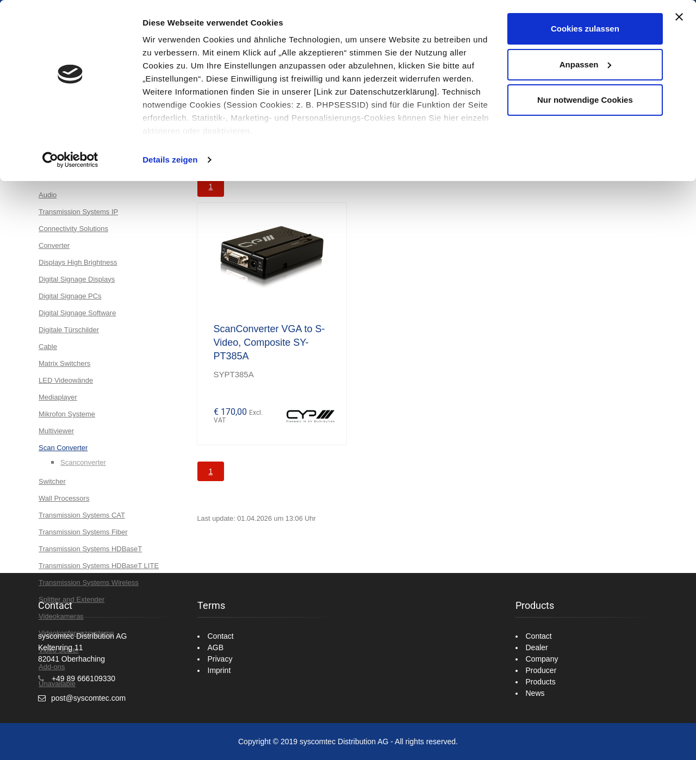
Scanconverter (83, 462)
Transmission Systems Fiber (83, 532)
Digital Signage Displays (77, 279)
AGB (216, 647)
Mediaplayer (58, 397)
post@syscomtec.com (88, 698)
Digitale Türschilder (69, 330)
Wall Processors (64, 498)
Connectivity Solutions (73, 229)
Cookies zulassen (585, 28)
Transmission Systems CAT (82, 515)
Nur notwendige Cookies (585, 99)
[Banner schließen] (679, 17)
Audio (48, 195)
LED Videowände (66, 380)
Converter (54, 245)
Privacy (220, 659)
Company (542, 659)
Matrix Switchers (64, 363)
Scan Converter (63, 448)
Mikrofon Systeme (67, 414)
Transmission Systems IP (78, 212)
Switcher (52, 481)
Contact (221, 636)
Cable (48, 346)
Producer (541, 670)
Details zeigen (169, 159)
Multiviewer (56, 431)
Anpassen (586, 64)
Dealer (537, 647)
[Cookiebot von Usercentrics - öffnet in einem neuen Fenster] (70, 160)
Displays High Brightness (78, 262)
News (535, 693)
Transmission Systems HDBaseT (90, 549)
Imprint (219, 670)
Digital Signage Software (77, 313)
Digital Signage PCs (70, 296)
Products (541, 681)
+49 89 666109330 (83, 678)
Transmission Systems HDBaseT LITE (99, 566)
